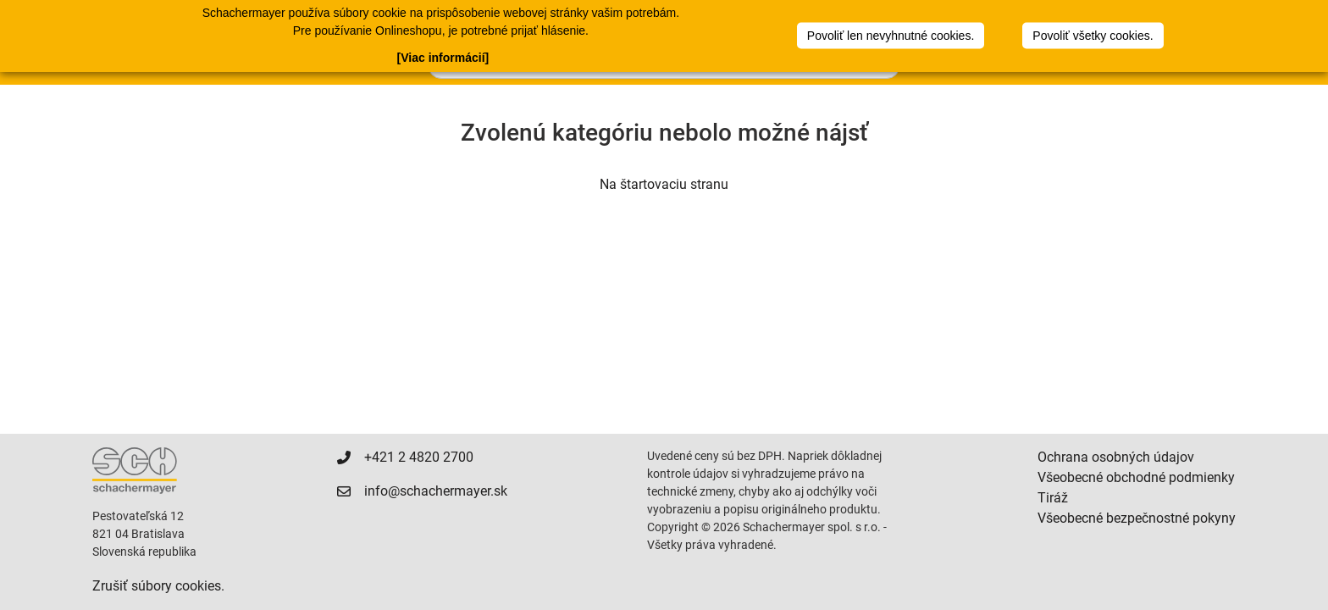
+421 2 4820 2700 (418, 457)
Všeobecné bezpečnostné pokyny (1137, 518)
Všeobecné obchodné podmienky (1136, 477)
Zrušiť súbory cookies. (158, 586)
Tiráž (1053, 498)
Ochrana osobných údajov (1116, 457)
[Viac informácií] (443, 57)
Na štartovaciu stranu (664, 184)
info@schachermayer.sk (435, 491)
